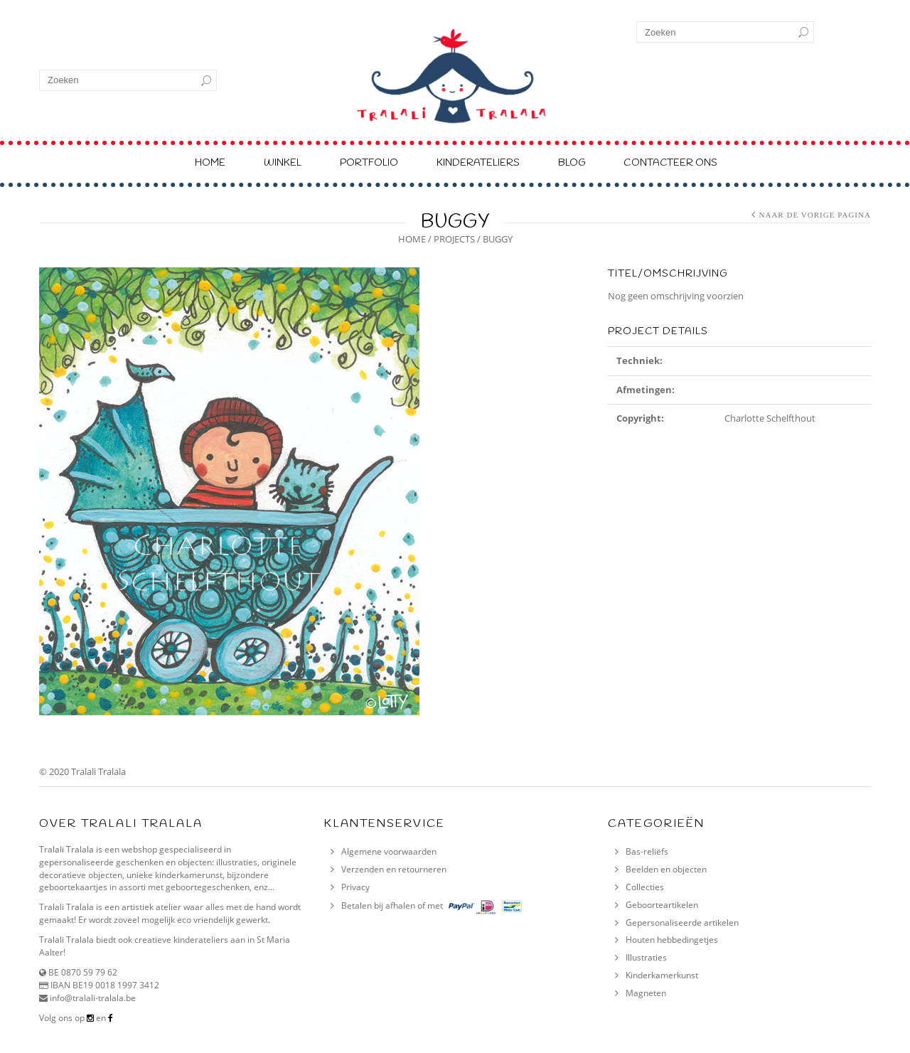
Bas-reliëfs (647, 851)
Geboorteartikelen (662, 905)
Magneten (646, 993)
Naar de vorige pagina (815, 214)
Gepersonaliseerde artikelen (682, 922)
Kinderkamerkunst (662, 975)
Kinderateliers (478, 163)
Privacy (355, 887)
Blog (571, 163)
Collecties (645, 887)
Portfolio (369, 163)
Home (210, 163)
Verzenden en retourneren (393, 869)
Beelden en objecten (666, 869)
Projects (454, 238)
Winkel (282, 163)
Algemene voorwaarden (389, 851)
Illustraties (646, 957)
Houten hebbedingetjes (672, 940)
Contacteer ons (670, 163)
